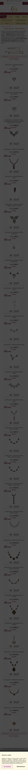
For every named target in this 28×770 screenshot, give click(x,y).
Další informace (21, 766)
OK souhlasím (7, 766)
